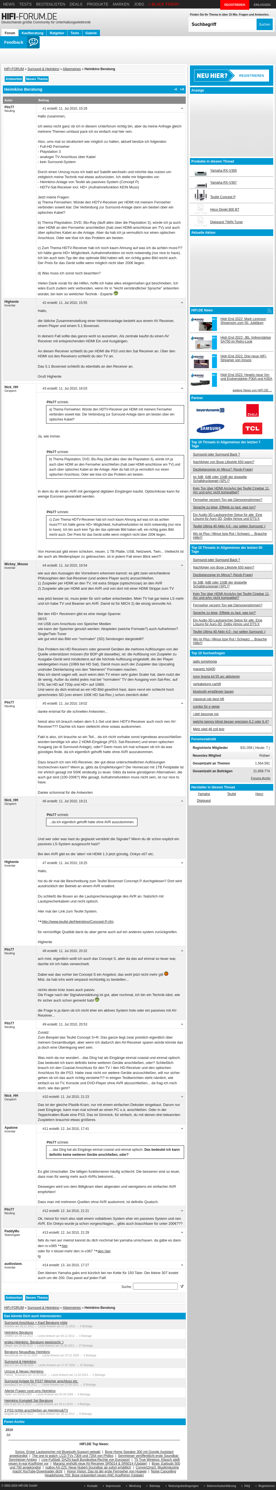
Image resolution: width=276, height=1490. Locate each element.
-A (175, 89)
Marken (121, 4)
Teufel (231, 794)
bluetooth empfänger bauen (213, 692)
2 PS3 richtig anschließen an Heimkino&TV (36, 1410)
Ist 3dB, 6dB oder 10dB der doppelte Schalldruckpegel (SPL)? (220, 479)
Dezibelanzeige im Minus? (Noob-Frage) (223, 469)
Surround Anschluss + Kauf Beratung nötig (35, 1323)
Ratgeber (57, 33)
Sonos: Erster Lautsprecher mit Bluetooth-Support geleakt (58, 1452)
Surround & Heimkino (43, 69)
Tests (25, 4)
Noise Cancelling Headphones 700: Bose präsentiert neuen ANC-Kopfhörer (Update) (110, 1473)
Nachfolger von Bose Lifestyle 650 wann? (223, 462)
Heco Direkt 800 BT (224, 210)
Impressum (113, 1485)
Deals (76, 4)
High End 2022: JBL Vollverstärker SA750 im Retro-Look (245, 339)
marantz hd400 (204, 669)
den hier (104, 1251)
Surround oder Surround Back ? (216, 454)
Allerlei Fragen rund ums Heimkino (30, 1391)
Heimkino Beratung (18, 1332)
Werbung (135, 1485)
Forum (10, 33)
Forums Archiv (260, 778)
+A (182, 89)
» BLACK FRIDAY (164, 4)
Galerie (91, 33)
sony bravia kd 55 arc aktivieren (216, 676)
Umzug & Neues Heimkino (24, 1371)
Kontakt (92, 1485)
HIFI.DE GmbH (27, 1485)
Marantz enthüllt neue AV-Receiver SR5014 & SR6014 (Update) (100, 1464)
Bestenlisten (50, 4)
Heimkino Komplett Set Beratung (28, 1401)
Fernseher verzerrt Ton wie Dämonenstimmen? (227, 500)
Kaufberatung (32, 33)
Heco (259, 794)
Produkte (98, 4)
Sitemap (154, 1485)
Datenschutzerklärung (221, 1485)
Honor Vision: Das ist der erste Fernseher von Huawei (107, 1471)
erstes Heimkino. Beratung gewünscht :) (34, 1342)
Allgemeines (72, 69)
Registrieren (267, 1485)
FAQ (247, 1485)
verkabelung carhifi (207, 684)
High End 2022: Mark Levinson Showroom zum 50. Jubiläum (243, 321)
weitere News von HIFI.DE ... (252, 390)
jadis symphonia (205, 661)
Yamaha (204, 794)
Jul (8, 1434)
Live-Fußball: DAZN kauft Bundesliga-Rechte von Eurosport (86, 1460)
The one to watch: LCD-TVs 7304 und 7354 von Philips (72, 1456)
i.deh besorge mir (206, 714)
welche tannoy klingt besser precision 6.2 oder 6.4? (231, 722)
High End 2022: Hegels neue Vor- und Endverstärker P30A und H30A (246, 377)
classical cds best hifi (208, 699)
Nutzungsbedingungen (184, 1485)
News (9, 4)
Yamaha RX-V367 (223, 183)
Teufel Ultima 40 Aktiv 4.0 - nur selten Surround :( (229, 526)
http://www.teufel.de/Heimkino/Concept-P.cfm (78, 921)
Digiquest (204, 801)
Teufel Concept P (222, 197)
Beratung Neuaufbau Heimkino (27, 1352)
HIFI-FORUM (14, 69)
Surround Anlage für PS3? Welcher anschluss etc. (41, 1381)
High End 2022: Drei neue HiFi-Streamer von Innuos (243, 358)
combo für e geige (206, 707)
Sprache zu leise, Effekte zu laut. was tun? (224, 507)
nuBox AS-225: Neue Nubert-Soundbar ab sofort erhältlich (88, 1467)
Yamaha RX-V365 (223, 171)
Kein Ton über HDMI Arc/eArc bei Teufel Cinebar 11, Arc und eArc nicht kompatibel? (231, 490)
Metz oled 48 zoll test (208, 729)
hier (65, 1246)
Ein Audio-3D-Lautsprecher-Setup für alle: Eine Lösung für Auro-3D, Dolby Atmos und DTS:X (227, 517)
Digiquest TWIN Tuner (226, 222)
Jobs (139, 4)
